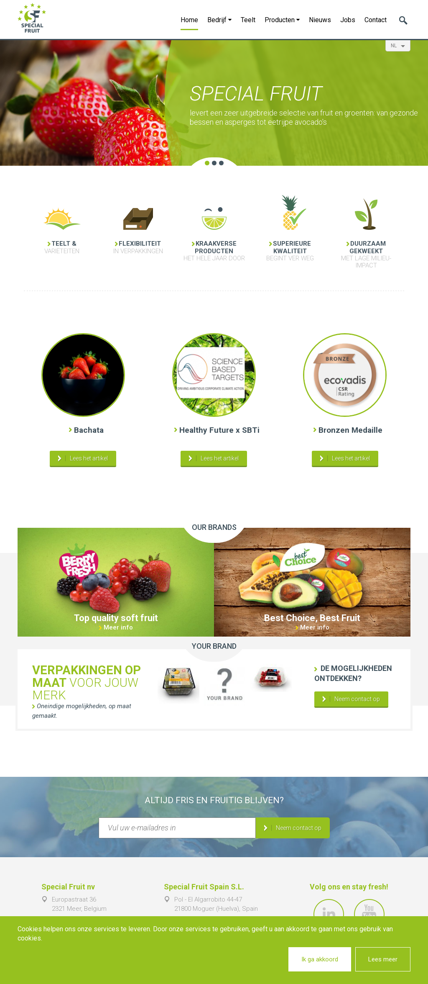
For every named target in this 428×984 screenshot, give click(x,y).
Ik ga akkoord (319, 959)
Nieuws (320, 20)
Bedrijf (219, 20)
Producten (282, 20)
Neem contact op (357, 699)
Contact (375, 20)
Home (189, 20)
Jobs (347, 20)
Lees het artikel (89, 458)
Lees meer (382, 959)
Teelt (248, 20)
